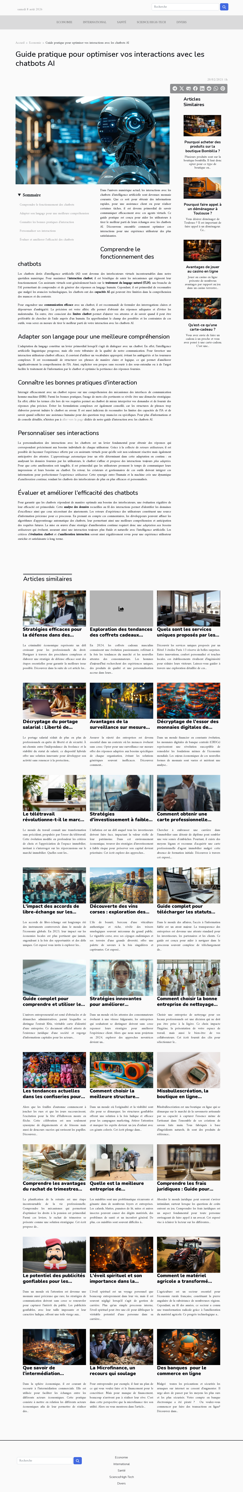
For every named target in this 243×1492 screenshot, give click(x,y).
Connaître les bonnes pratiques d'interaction (47, 222)
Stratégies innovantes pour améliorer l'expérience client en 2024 (121, 1004)
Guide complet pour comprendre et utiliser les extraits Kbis (53, 1004)
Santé (121, 22)
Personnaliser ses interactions (38, 231)
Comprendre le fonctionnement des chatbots (47, 204)
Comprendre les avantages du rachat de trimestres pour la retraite (54, 1189)
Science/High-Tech (151, 22)
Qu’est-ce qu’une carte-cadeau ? (202, 327)
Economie (64, 22)
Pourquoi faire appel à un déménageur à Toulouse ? (203, 209)
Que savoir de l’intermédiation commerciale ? (41, 1373)
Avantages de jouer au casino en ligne (202, 269)
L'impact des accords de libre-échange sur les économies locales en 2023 (54, 912)
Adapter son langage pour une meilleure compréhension (54, 213)
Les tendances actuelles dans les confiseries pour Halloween (52, 1097)
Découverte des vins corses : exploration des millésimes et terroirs (117, 912)
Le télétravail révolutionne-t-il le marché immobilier (54, 820)
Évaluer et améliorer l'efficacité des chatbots (47, 239)
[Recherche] (185, 6)
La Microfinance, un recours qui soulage (113, 1371)
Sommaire (32, 195)
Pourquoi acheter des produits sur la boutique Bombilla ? (203, 146)
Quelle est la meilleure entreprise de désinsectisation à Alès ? (119, 1189)
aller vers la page (72, 419)
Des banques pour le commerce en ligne (181, 1371)
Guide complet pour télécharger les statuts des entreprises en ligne (185, 912)
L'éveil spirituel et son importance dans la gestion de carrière (116, 1281)
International (95, 22)
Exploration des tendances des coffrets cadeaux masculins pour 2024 (121, 635)
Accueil (20, 43)
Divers (182, 22)
